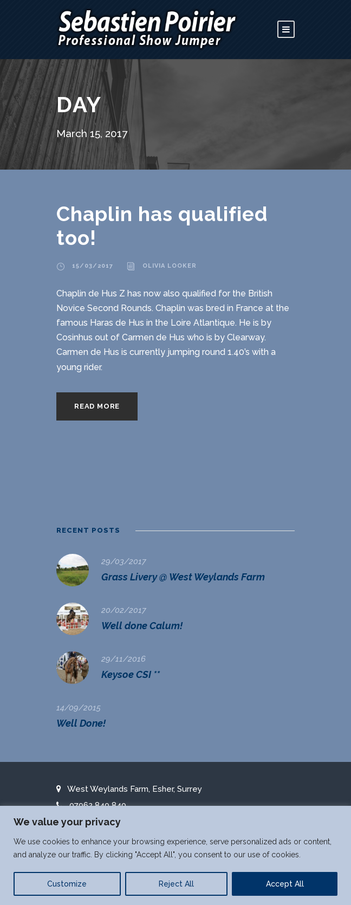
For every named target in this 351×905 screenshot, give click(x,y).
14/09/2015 (78, 708)
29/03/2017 (123, 561)
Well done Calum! (142, 625)
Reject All (176, 884)
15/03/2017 (92, 265)
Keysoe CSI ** (130, 674)
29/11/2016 (123, 659)
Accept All (285, 884)
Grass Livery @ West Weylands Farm (183, 577)
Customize (67, 884)
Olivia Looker (169, 265)
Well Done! (81, 723)
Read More (97, 406)
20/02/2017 (123, 610)
